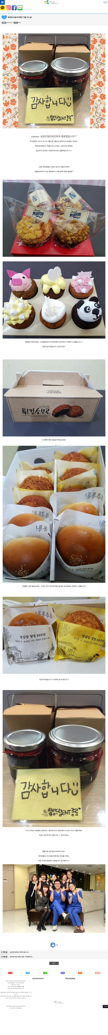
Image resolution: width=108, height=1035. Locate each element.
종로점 (62, 973)
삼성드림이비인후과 (38, 978)
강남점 (10, 973)
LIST (54, 963)
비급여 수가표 (20, 986)
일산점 (80, 973)
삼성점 (27, 973)
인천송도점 (97, 973)
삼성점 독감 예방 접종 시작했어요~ (21, 957)
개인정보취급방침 (70, 978)
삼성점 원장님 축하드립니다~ (19, 952)
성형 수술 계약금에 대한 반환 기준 (16, 988)
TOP (105, 1006)
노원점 (45, 973)
